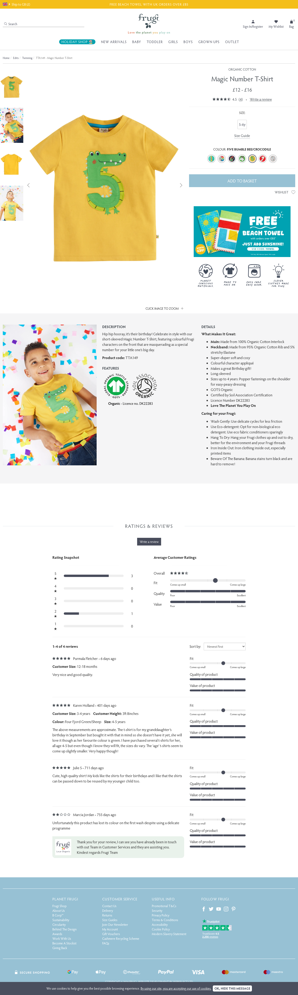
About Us (58, 910)
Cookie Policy (161, 929)
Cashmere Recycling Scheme (120, 938)
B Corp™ (58, 915)
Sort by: (195, 646)
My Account (110, 929)
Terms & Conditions (165, 920)
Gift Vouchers (111, 934)
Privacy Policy (160, 915)
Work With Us (61, 938)
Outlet (232, 41)
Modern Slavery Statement (169, 934)
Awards (57, 934)
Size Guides (109, 920)
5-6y (242, 124)
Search (10, 24)
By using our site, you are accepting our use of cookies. (176, 988)
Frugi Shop (59, 906)
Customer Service (119, 898)
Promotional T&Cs (164, 906)
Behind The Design (64, 929)
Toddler (155, 41)
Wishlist (285, 192)
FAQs (105, 943)
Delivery (107, 910)
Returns (107, 915)
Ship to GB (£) (16, 4)
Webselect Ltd (183, 982)
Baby (136, 41)
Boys (188, 41)
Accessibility (160, 924)
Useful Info (163, 898)
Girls (173, 41)
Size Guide (242, 135)
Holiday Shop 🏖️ (77, 41)
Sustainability (60, 920)
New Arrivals (114, 41)
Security (157, 910)
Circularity (59, 924)
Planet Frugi (65, 898)
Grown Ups (209, 41)
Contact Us (109, 906)
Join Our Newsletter (115, 924)
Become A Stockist (64, 943)
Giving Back (59, 948)
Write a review (261, 99)
